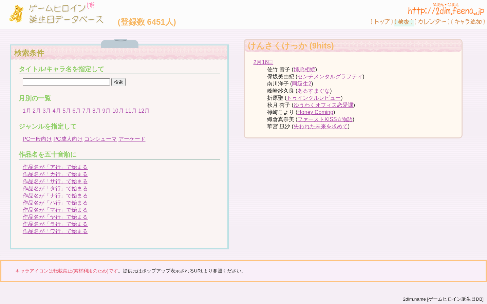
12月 (144, 111)
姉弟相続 (304, 69)
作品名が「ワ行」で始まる (55, 231)
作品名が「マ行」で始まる (55, 210)
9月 (106, 111)
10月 (118, 111)
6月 (76, 111)
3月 (46, 111)
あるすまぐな (313, 91)
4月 (57, 111)
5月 (66, 111)
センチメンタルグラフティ (329, 76)
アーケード (132, 139)
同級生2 (301, 84)
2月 (37, 111)
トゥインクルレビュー (313, 98)
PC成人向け (67, 139)
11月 (131, 111)
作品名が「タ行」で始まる (55, 188)
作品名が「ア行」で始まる (55, 167)
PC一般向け (37, 139)
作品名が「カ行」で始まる (55, 174)
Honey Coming (315, 112)
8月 (96, 111)
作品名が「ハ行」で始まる (55, 203)
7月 (86, 111)
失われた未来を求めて (321, 126)
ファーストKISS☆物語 (324, 119)
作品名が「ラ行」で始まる (55, 224)
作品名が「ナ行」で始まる (55, 195)
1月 (27, 111)
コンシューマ (100, 139)
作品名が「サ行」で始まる (55, 181)
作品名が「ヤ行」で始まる (55, 217)
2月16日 (264, 62)
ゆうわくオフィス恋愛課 (323, 105)
